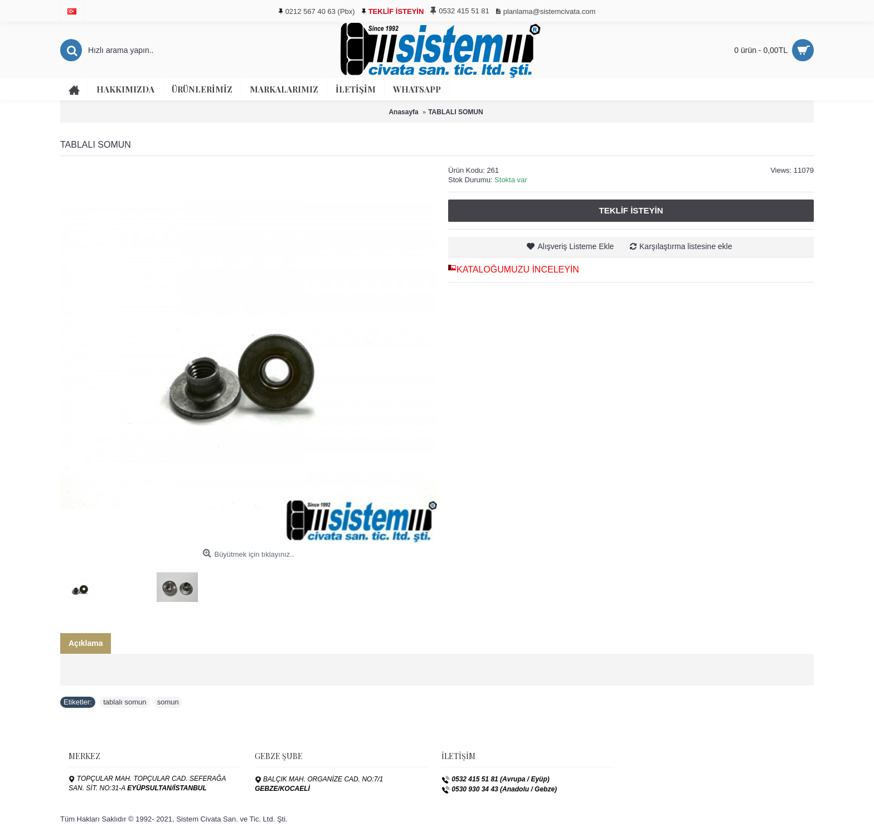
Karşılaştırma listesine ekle (685, 246)
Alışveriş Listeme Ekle (575, 246)
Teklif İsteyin (631, 210)
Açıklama (86, 643)
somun (168, 702)
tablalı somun (124, 702)
